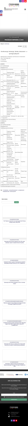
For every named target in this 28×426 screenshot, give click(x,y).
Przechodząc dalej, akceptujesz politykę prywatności (14, 397)
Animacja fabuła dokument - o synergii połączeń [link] (16, 190)
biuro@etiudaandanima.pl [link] (14, 416)
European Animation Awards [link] (14, 301)
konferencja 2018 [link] (13, 191)
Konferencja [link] (7, 43)
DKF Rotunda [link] (16, 219)
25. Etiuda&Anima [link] (5, 190)
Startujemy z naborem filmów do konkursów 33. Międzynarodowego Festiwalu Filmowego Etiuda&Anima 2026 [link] (14, 365)
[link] (1, 11)
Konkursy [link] (16, 260)
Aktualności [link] (12, 219)
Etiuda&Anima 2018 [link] (6, 191)
